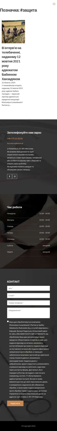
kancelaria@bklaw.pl (15, 143)
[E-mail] (28, 295)
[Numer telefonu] (28, 302)
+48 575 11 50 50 (15, 138)
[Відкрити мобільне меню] (54, 4)
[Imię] (28, 288)
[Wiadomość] (28, 313)
